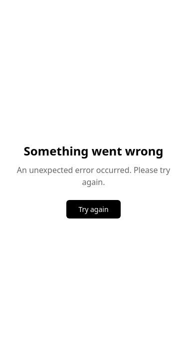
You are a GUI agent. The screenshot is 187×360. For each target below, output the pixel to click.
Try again (93, 209)
